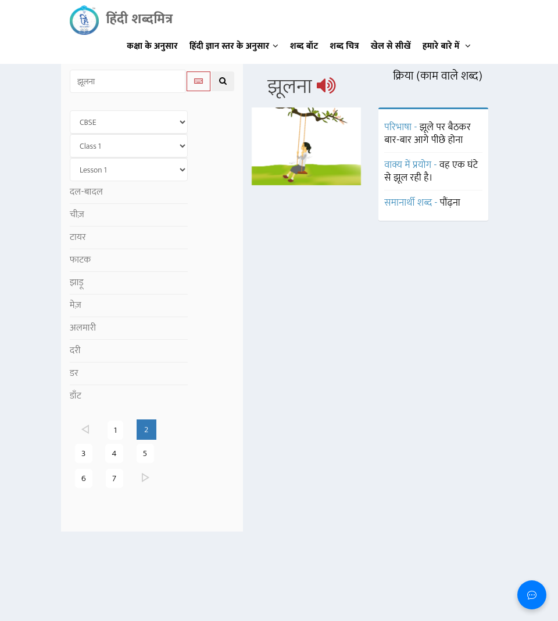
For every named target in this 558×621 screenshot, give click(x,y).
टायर (78, 237)
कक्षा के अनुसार (152, 46)
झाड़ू (77, 282)
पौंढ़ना (450, 203)
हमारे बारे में (447, 46)
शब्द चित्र (344, 46)
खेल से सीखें (391, 46)
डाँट (75, 396)
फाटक (80, 260)
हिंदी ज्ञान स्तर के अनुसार (233, 46)
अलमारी (83, 328)
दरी (75, 350)
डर (74, 373)
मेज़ (75, 305)
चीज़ (77, 214)
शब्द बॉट (304, 46)
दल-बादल (86, 192)
